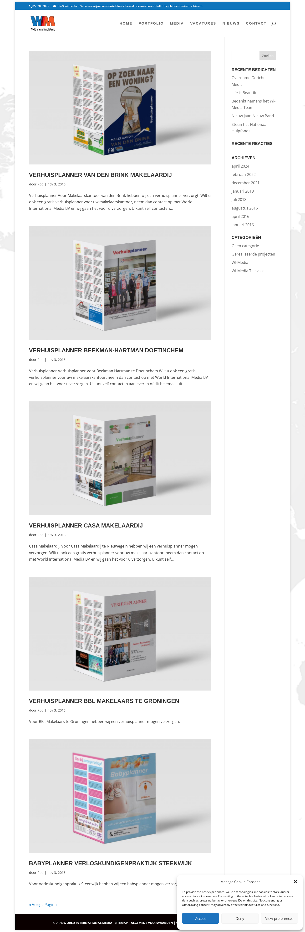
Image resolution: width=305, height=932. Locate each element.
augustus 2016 (245, 208)
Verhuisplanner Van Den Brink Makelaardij (100, 175)
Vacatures (203, 23)
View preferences (279, 918)
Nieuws (231, 23)
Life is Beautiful (245, 92)
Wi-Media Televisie (248, 270)
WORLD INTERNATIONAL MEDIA (87, 923)
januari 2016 (243, 224)
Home (126, 23)
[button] (295, 881)
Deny (240, 918)
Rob (40, 184)
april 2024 (240, 166)
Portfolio (151, 23)
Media (177, 23)
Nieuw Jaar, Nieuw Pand (253, 115)
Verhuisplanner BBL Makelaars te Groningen (104, 701)
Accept (200, 918)
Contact (256, 23)
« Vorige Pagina (43, 904)
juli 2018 (239, 199)
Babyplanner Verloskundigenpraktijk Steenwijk (110, 863)
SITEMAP (121, 923)
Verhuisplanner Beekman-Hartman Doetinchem (106, 350)
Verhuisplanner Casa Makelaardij (86, 525)
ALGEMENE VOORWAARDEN (152, 923)
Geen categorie (245, 245)
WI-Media (240, 262)
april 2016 (240, 216)
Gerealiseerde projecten (253, 254)
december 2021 (245, 182)
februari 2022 (244, 174)
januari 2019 (243, 191)
